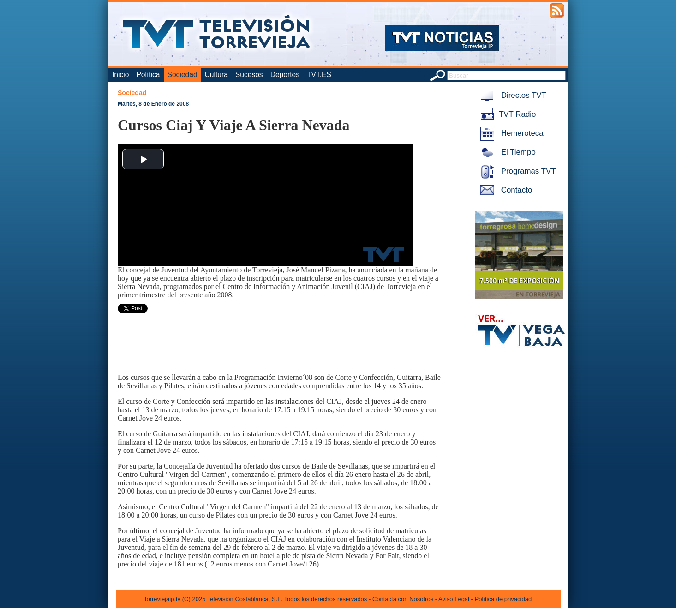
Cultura (216, 74)
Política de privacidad (503, 599)
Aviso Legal (453, 599)
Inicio (120, 74)
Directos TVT (511, 95)
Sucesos (249, 74)
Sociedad (182, 74)
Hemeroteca (510, 133)
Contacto (504, 190)
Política (148, 74)
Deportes (284, 74)
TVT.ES (319, 74)
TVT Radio (506, 114)
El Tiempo (506, 152)
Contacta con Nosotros (402, 599)
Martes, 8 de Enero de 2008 (153, 104)
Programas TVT (516, 171)
